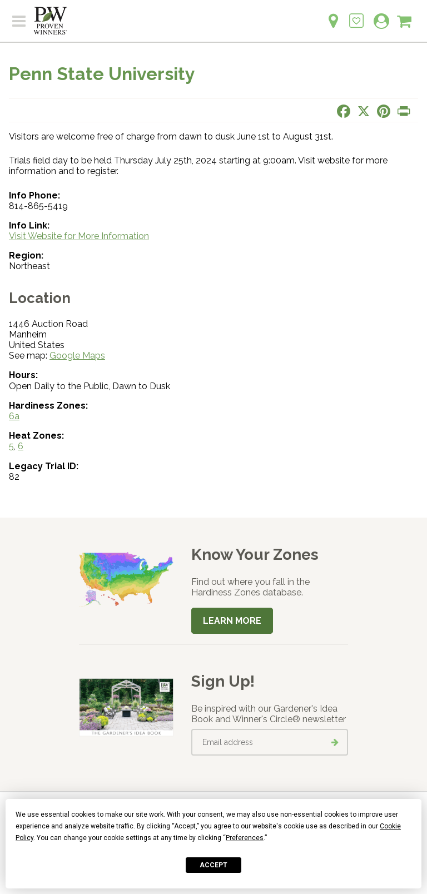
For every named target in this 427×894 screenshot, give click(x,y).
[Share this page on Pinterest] (384, 111)
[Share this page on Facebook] (344, 111)
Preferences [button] (245, 838)
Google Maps (77, 355)
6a (14, 416)
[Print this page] (404, 111)
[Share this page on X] (364, 111)
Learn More (232, 620)
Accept (213, 865)
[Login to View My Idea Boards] (356, 14)
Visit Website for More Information (79, 236)
